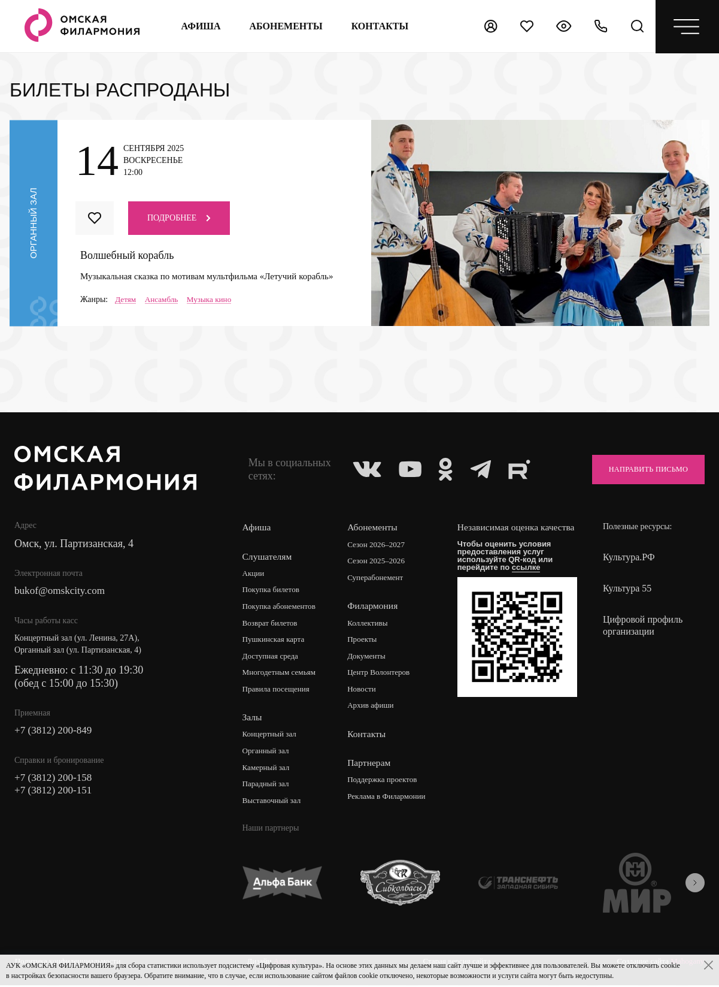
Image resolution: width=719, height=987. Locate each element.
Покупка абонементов (281, 607)
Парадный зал (267, 787)
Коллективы (370, 624)
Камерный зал (267, 770)
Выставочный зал (273, 803)
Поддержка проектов (386, 782)
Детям (126, 299)
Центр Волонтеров (382, 674)
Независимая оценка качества (502, 534)
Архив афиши (374, 708)
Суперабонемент (378, 578)
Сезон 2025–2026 (379, 561)
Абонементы (284, 26)
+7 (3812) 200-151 (55, 793)
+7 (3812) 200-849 (55, 732)
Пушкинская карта (275, 640)
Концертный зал (271, 736)
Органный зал (267, 753)
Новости (364, 691)
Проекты (365, 640)
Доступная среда (272, 657)
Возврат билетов (271, 624)
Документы (369, 657)
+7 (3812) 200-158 (55, 780)
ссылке (529, 579)
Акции (254, 573)
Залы (252, 719)
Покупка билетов (273, 590)
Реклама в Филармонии (390, 799)
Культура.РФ (629, 558)
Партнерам (371, 765)
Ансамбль (163, 299)
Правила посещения (278, 691)
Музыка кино (214, 299)
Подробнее (179, 217)
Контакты (369, 736)
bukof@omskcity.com (62, 592)
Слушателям (267, 556)
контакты (379, 26)
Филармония (375, 607)
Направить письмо (641, 469)
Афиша (200, 26)
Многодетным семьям (281, 674)
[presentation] (695, 886)
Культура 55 (627, 589)
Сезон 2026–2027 (379, 545)
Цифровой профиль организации (642, 626)
